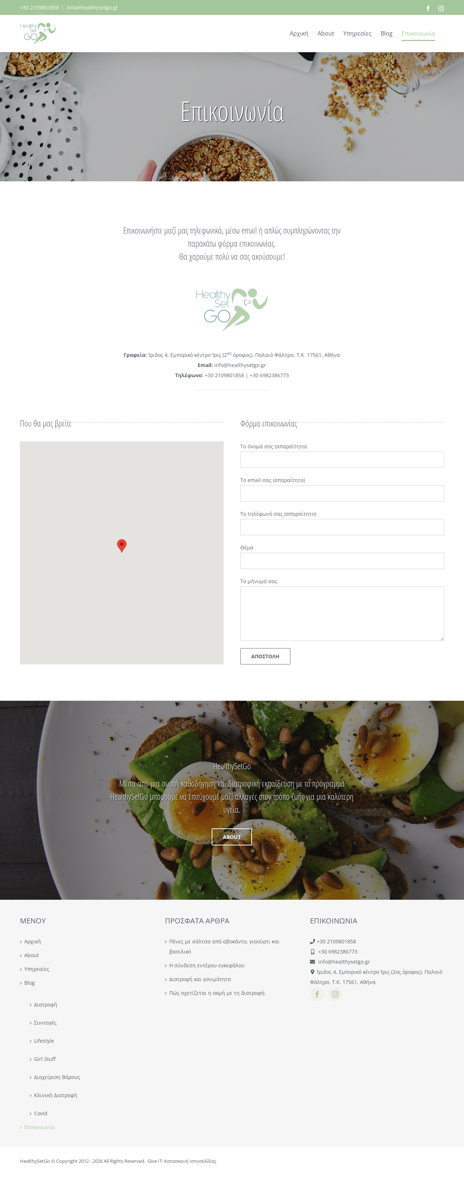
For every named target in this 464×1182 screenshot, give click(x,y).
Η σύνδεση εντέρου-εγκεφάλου (207, 965)
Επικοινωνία (39, 1127)
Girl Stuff (44, 1058)
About (31, 955)
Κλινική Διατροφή (55, 1095)
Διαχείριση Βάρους (57, 1077)
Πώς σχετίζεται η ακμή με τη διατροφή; (217, 992)
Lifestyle (44, 1040)
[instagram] (335, 994)
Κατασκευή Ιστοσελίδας (190, 1161)
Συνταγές (45, 1022)
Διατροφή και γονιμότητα (200, 979)
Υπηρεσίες (36, 968)
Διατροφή (45, 1004)
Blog (29, 982)
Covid (40, 1113)
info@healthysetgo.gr (92, 7)
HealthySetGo (35, 1161)
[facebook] (317, 994)
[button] (122, 546)
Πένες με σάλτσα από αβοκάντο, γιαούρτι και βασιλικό (224, 946)
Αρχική (32, 941)
